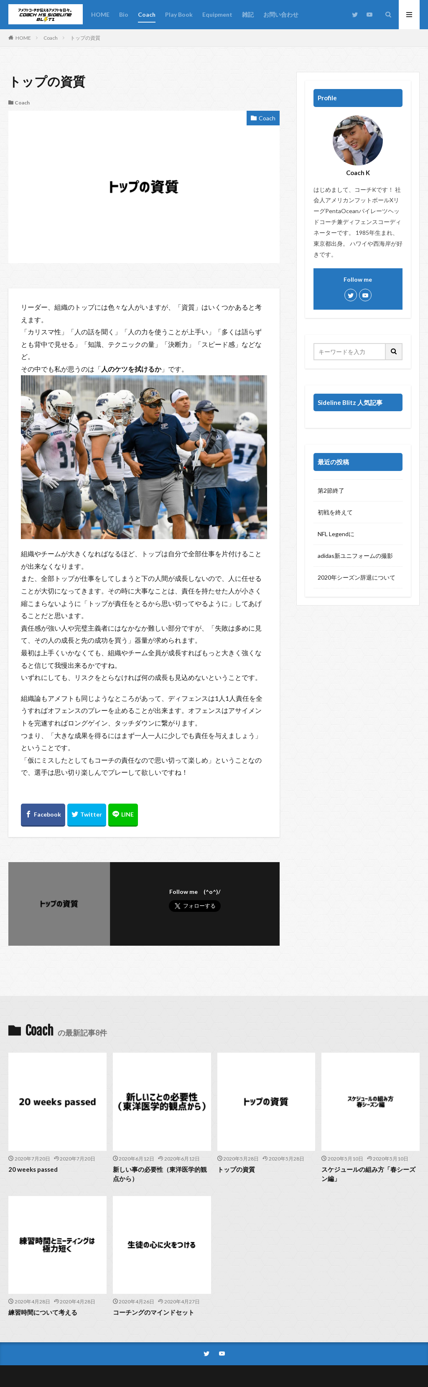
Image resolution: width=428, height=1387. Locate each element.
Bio (123, 14)
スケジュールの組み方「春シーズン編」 (368, 1174)
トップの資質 (85, 38)
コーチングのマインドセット (153, 1312)
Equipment (217, 14)
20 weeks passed (33, 1169)
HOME (100, 14)
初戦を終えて (335, 512)
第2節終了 (331, 490)
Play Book (179, 14)
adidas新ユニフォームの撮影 (355, 555)
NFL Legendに (336, 533)
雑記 (248, 14)
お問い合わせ (280, 14)
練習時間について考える (42, 1312)
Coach (146, 14)
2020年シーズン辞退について (356, 577)
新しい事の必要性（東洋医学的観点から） (160, 1174)
